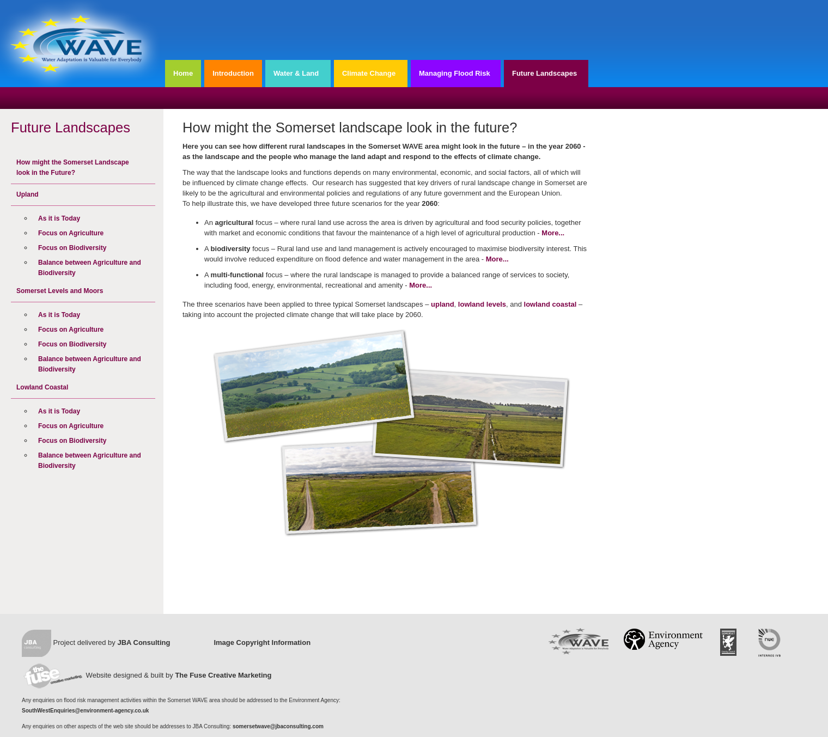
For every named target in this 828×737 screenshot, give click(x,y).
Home (183, 73)
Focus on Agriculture (71, 233)
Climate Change (368, 73)
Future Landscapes (544, 73)
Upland (27, 194)
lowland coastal (550, 304)
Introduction (233, 73)
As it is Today (59, 218)
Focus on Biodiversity (72, 248)
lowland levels (482, 304)
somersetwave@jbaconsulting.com (278, 726)
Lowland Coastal (42, 387)
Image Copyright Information (262, 642)
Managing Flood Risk (454, 73)
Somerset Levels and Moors (59, 291)
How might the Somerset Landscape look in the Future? (72, 167)
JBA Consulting (143, 642)
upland (442, 304)
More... (552, 233)
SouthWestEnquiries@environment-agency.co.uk (85, 711)
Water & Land (296, 73)
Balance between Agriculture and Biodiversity (89, 268)
